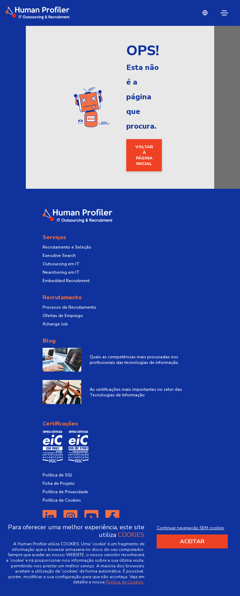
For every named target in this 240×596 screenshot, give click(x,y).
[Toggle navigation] (224, 12)
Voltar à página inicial (144, 155)
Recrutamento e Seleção (67, 247)
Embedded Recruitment (66, 280)
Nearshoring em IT (61, 272)
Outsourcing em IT (61, 264)
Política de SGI (57, 475)
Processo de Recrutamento (69, 307)
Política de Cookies (62, 500)
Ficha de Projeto (59, 483)
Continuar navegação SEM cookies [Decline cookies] (190, 528)
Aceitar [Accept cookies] (192, 541)
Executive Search (59, 255)
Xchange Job (55, 324)
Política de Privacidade (65, 492)
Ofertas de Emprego (63, 315)
